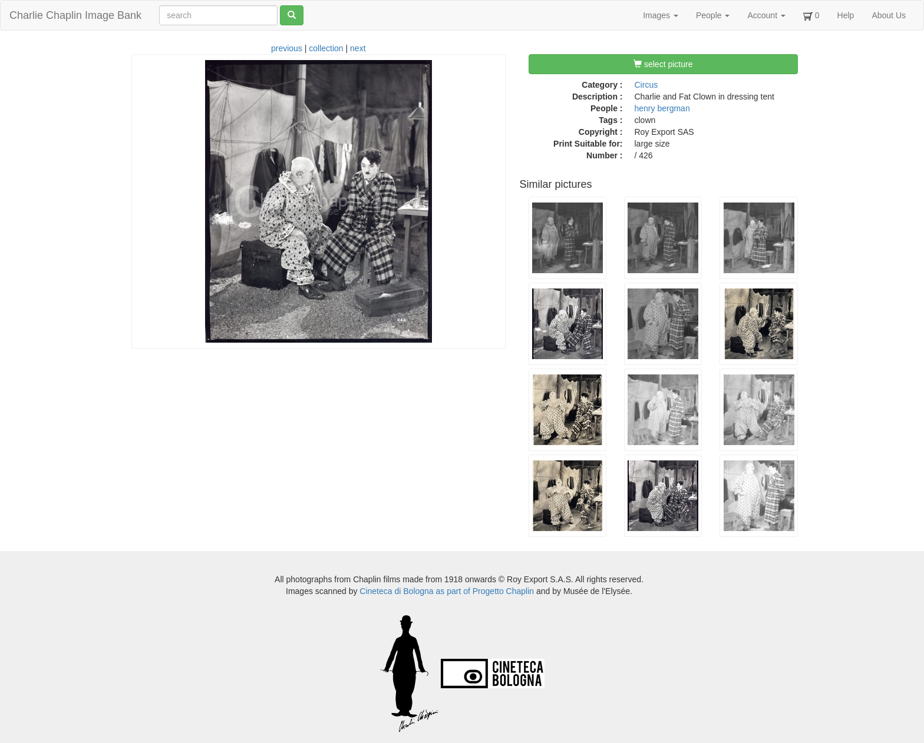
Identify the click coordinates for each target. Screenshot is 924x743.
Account (766, 15)
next (357, 48)
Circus (646, 84)
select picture (662, 64)
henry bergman (662, 108)
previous (286, 48)
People (713, 15)
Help (845, 15)
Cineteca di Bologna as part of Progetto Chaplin (446, 591)
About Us (889, 15)
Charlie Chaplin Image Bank (75, 15)
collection (326, 48)
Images (660, 15)
